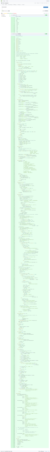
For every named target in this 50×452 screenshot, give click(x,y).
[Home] (1, 1)
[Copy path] (16, 15)
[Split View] (46, 13)
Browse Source (45, 7)
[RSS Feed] (35, 3)
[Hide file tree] (1, 13)
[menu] (48, 13)
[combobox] (44, 13)
